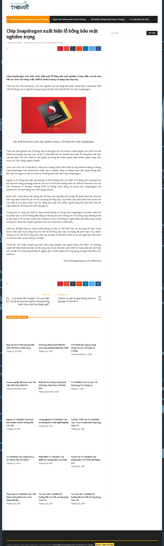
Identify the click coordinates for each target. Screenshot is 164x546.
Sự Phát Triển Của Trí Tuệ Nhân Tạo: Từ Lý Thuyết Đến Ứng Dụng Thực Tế (85, 421)
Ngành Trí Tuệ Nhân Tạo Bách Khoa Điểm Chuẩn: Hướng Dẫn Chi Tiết (21, 421)
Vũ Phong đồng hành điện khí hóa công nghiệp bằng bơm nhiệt (53, 347)
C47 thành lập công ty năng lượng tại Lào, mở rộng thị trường (85, 347)
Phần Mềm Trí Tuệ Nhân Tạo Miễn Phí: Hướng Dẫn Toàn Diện (52, 458)
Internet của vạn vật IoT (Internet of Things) (44, 43)
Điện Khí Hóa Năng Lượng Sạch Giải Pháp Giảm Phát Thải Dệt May (51, 384)
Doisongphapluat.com (79, 261)
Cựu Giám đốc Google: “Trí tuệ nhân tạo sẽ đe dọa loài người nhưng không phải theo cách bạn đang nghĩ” (30, 299)
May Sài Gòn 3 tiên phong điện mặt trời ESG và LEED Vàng (19, 347)
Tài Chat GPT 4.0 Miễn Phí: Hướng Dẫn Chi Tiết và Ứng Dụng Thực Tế (52, 494)
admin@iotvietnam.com (63, 542)
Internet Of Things (85, 542)
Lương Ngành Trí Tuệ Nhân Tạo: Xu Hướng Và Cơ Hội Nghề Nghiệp (52, 421)
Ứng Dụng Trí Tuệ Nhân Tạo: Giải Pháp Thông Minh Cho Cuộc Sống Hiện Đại (20, 494)
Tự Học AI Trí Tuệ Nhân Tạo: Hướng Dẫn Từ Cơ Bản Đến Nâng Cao (85, 458)
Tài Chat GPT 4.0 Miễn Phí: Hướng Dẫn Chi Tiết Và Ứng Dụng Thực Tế (84, 494)
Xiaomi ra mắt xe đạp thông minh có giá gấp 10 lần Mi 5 (77, 297)
